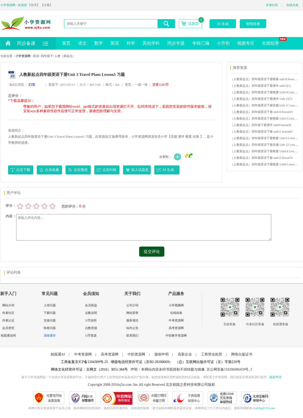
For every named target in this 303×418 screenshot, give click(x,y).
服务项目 (132, 320)
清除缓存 (50, 335)
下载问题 (50, 313)
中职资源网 (136, 354)
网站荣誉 (132, 313)
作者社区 (272, 5)
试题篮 (193, 23)
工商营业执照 (211, 354)
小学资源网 (23, 56)
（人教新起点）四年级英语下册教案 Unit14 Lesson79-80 (264, 92)
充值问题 (50, 320)
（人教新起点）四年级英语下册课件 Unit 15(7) (261, 99)
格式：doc (112, 84)
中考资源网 (176, 320)
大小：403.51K (90, 84)
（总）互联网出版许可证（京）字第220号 (207, 362)
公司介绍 (132, 305)
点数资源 (91, 328)
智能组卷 (253, 24)
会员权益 (91, 305)
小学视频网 (176, 305)
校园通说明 (8, 335)
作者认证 (8, 320)
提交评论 (152, 251)
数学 (98, 43)
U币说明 (91, 320)
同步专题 (176, 43)
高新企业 (185, 354)
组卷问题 (50, 328)
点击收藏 (52, 170)
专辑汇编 (200, 43)
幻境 (31, 84)
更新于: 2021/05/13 (61, 84)
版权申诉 (275, 377)
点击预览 (81, 170)
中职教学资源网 (176, 335)
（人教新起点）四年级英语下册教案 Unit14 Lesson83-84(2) (264, 151)
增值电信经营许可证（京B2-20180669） (141, 362)
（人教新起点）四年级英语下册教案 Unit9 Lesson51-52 (264, 164)
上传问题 (50, 305)
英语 (114, 43)
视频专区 (245, 43)
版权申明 (162, 354)
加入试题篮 (140, 170)
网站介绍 (8, 305)
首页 (66, 43)
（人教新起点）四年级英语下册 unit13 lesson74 (261, 158)
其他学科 (151, 43)
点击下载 (23, 170)
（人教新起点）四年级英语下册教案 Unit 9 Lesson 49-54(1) (264, 138)
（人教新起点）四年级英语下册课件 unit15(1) (260, 85)
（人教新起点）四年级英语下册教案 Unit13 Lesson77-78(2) (264, 118)
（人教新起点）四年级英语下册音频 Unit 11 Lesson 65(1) (264, 105)
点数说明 (91, 313)
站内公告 (132, 328)
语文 (82, 43)
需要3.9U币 (160, 84)
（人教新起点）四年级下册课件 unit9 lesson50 (260, 125)
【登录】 (34, 5)
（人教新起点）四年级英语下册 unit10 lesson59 (261, 112)
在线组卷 (272, 41)
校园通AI (58, 354)
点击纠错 (109, 170)
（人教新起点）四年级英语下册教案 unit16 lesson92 (264, 79)
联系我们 (132, 335)
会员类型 (8, 328)
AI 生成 (222, 24)
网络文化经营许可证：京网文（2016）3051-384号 (89, 369)
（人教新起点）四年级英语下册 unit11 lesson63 (261, 131)
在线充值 (292, 5)
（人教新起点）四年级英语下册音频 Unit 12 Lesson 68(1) (264, 144)
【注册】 (47, 5)
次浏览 (16, 84)
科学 (131, 43)
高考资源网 (176, 328)
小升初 (223, 43)
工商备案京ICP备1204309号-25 (84, 362)
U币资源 (91, 335)
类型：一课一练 (136, 84)
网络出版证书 (241, 354)
